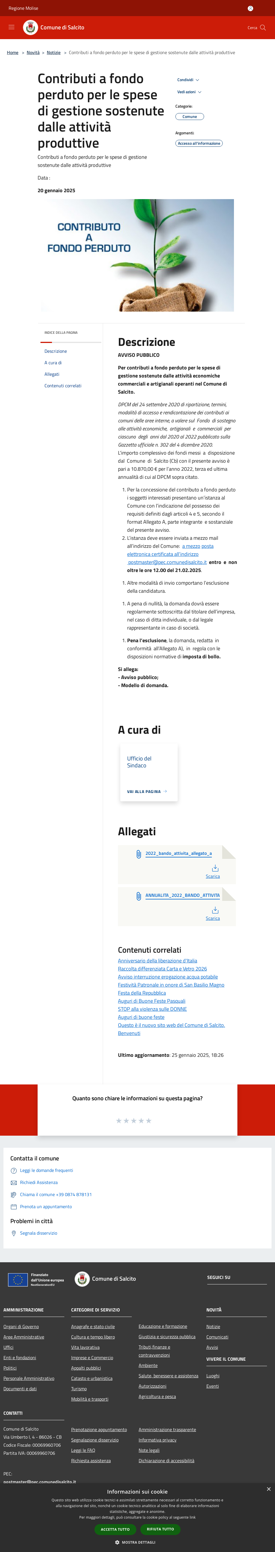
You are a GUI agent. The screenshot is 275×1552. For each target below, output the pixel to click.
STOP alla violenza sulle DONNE (152, 1009)
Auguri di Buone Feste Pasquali (151, 1001)
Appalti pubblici (86, 1367)
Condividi (189, 80)
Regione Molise (23, 8)
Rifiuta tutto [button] (160, 1529)
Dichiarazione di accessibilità (166, 1460)
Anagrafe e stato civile (93, 1326)
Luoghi (213, 1375)
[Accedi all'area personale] (250, 8)
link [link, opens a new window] (193, 1517)
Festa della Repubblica (142, 993)
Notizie (54, 52)
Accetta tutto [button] (115, 1529)
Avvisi (212, 1347)
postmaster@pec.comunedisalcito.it (39, 1481)
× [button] (268, 1489)
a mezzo (191, 546)
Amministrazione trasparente (167, 1429)
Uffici (8, 1347)
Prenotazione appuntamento (99, 1429)
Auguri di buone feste (141, 1017)
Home (12, 52)
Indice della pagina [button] (61, 332)
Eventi (212, 1386)
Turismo (79, 1388)
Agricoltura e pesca (157, 1396)
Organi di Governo (21, 1326)
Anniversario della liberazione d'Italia (157, 960)
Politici (10, 1367)
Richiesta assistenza (91, 1460)
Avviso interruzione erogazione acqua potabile (168, 977)
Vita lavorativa (85, 1347)
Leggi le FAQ (83, 1450)
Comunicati (217, 1336)
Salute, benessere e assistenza (168, 1375)
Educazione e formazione (163, 1326)
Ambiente (148, 1365)
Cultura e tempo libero (93, 1336)
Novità (33, 52)
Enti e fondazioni (19, 1357)
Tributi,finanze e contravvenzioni (154, 1350)
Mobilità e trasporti (90, 1398)
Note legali (149, 1450)
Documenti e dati (20, 1388)
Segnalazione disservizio (95, 1439)
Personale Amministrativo (28, 1378)
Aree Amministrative (23, 1336)
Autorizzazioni (152, 1386)
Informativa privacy (158, 1439)
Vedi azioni (190, 92)
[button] (137, 1542)
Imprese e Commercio (92, 1357)
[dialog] (137, 1517)
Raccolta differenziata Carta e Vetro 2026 (162, 969)
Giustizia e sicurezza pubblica (167, 1336)
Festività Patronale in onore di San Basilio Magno (171, 985)
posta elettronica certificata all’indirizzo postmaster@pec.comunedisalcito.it (170, 554)
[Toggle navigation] (11, 27)
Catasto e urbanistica (92, 1378)
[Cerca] (262, 27)
